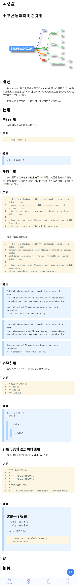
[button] (70, 572)
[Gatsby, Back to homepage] (8, 4)
